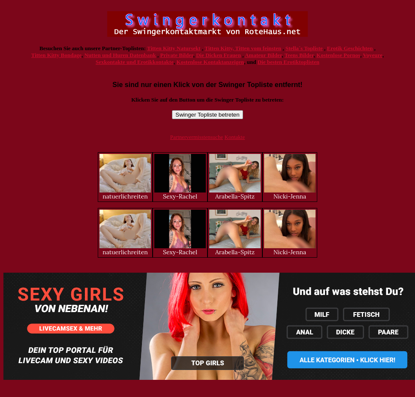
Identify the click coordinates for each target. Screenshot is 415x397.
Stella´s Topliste (304, 48)
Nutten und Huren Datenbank (120, 55)
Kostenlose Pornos (338, 55)
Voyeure (373, 55)
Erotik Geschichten (350, 48)
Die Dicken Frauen (218, 55)
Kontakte (235, 137)
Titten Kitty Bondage (56, 55)
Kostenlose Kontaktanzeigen (210, 62)
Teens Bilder (299, 55)
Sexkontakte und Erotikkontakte (135, 62)
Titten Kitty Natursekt (174, 48)
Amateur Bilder (263, 55)
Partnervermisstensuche (196, 137)
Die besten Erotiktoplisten (288, 62)
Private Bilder (176, 55)
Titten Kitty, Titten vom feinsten (242, 48)
